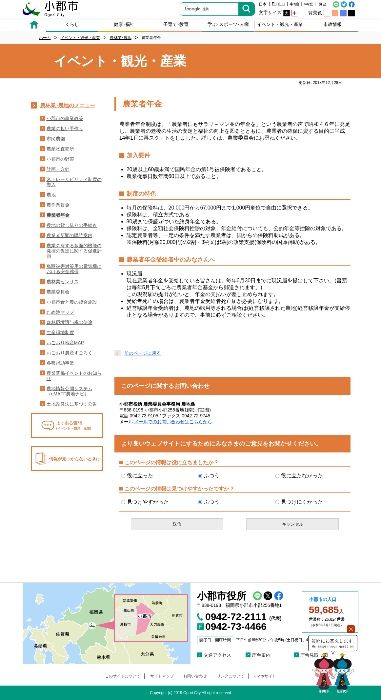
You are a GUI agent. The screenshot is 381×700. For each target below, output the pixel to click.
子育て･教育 (176, 24)
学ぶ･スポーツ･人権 (228, 24)
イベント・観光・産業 (280, 24)
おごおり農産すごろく (69, 352)
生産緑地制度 (60, 332)
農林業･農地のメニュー (67, 105)
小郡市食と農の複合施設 (72, 302)
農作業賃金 (58, 205)
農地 (51, 194)
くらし (72, 24)
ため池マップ (60, 312)
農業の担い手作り (65, 128)
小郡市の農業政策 (65, 118)
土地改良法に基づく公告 (72, 404)
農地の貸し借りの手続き (72, 225)
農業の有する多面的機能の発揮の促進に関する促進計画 (74, 251)
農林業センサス (63, 281)
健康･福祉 (124, 24)
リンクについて (230, 676)
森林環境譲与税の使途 (69, 322)
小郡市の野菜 (60, 159)
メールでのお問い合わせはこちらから (173, 421)
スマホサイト (264, 676)
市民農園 (56, 138)
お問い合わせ (195, 676)
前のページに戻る (142, 353)
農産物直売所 (60, 148)
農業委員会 (58, 291)
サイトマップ (162, 676)
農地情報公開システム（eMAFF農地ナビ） (69, 391)
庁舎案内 (261, 655)
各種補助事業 (60, 363)
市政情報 (332, 24)
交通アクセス (217, 655)
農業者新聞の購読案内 (69, 235)
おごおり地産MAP (65, 342)
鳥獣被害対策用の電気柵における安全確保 (74, 269)
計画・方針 (58, 169)
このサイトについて (122, 676)
